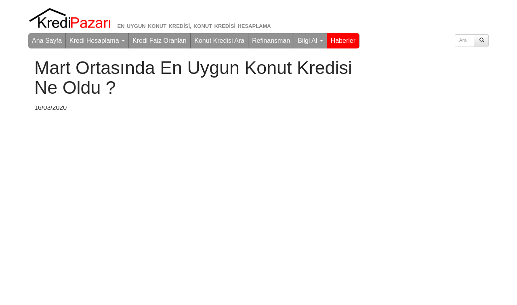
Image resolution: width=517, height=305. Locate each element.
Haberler (343, 40)
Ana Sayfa (47, 40)
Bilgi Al (310, 40)
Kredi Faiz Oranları (159, 40)
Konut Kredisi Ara (219, 40)
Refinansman (271, 40)
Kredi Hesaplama (97, 40)
